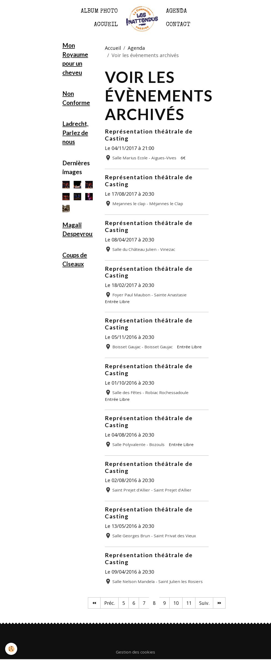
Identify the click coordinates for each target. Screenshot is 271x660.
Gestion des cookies (135, 652)
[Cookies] (11, 649)
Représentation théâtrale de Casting (149, 135)
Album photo (99, 11)
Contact (178, 25)
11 (189, 603)
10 (176, 603)
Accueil (106, 25)
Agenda (176, 11)
